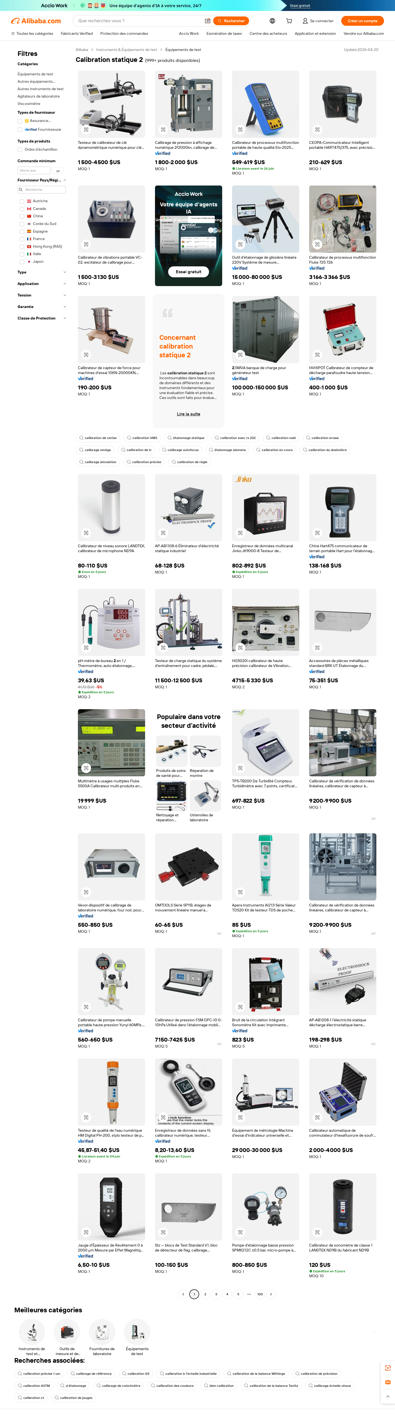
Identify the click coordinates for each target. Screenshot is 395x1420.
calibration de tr (136, 450)
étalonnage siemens (227, 450)
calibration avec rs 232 (235, 438)
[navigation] (41, 672)
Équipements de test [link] (183, 49)
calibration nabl (281, 438)
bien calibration (219, 1386)
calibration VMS (142, 438)
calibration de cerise (98, 438)
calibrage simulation (97, 462)
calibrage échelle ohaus (330, 1386)
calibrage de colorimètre (118, 1386)
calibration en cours (274, 450)
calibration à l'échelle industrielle (188, 1373)
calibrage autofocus (180, 450)
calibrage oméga (95, 450)
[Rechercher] (231, 20)
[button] (207, 21)
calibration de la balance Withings (256, 1373)
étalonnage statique (186, 438)
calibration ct (31, 1398)
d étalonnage (73, 1386)
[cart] (290, 21)
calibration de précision (316, 1373)
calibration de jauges (73, 1398)
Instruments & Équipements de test (126, 49)
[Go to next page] (271, 1294)
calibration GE (135, 1373)
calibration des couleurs (172, 1386)
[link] (388, 1368)
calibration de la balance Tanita (271, 1386)
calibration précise (144, 462)
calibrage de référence (91, 1373)
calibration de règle (189, 462)
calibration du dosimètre (325, 450)
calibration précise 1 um (39, 1373)
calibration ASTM (34, 1386)
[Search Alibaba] (139, 21)
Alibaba (82, 49)
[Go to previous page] (183, 1294)
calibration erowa (322, 438)
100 (260, 1294)
